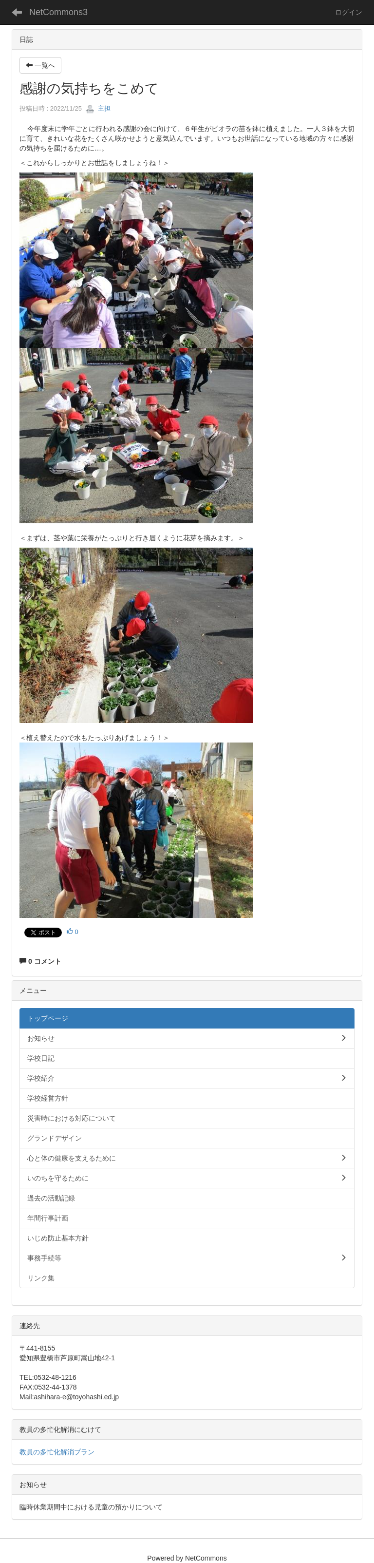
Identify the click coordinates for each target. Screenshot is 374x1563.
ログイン (348, 12)
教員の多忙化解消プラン (56, 1452)
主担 (98, 108)
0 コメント (40, 961)
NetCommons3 (58, 12)
